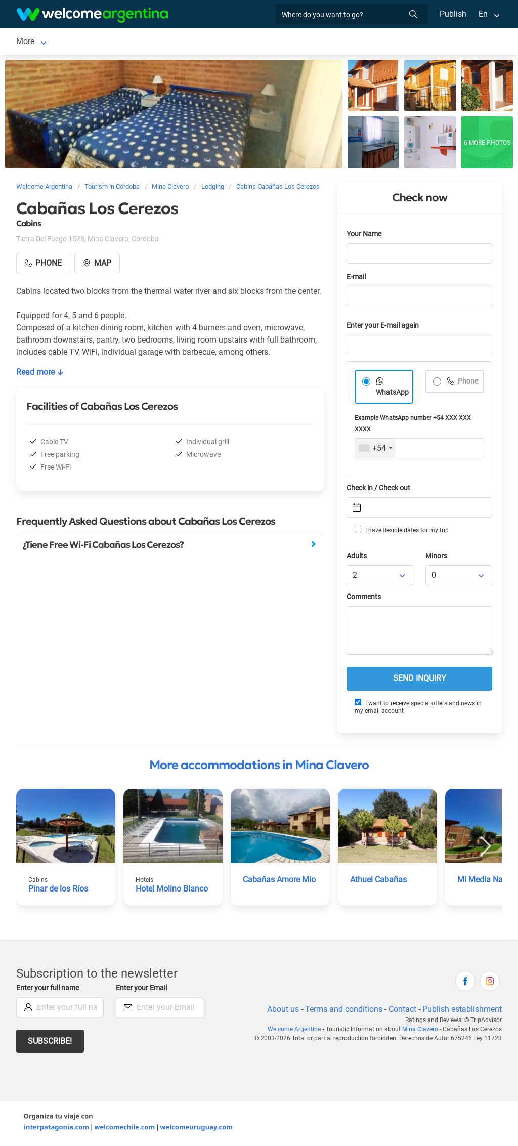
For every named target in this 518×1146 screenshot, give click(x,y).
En (483, 14)
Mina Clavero (39, 42)
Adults (357, 558)
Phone (467, 383)
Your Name (365, 236)
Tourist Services (218, 42)
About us (281, 1011)
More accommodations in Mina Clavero (259, 767)
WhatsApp (392, 394)
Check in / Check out (380, 490)
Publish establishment (462, 1011)
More (381, 42)
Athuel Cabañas (378, 881)
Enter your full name (49, 990)
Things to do (337, 42)
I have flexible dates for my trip (401, 532)
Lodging (95, 42)
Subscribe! (50, 1043)
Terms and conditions (342, 1011)
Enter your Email (142, 990)
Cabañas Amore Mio (279, 881)
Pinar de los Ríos (58, 891)
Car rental (160, 42)
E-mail (357, 279)
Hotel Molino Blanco (172, 891)
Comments (364, 599)
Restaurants (281, 42)
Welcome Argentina (297, 1031)
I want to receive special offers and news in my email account (418, 708)
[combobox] (375, 450)
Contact (401, 1011)
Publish (453, 14)
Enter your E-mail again (384, 327)
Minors (436, 558)
